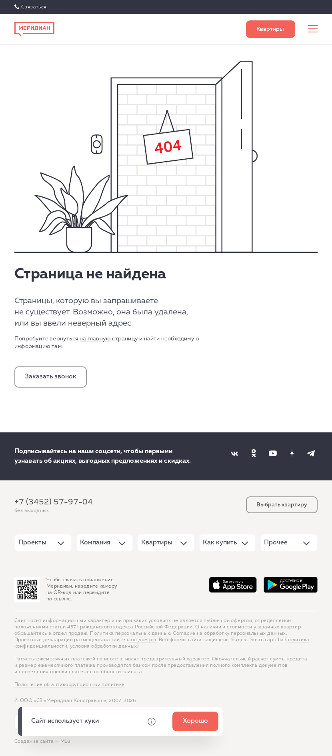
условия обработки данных (103, 646)
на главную (95, 339)
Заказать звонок (50, 377)
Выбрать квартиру (270, 29)
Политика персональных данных (130, 633)
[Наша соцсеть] (234, 453)
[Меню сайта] (313, 29)
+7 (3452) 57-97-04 (53, 502)
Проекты (32, 543)
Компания (95, 543)
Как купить (220, 543)
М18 (65, 741)
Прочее (276, 543)
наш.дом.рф (141, 640)
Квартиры (156, 543)
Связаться (34, 7)
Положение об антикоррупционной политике (69, 684)
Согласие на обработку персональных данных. (230, 633)
